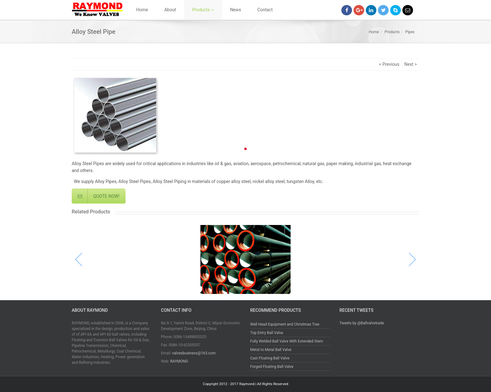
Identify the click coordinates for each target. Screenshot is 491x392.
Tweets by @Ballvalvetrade (361, 323)
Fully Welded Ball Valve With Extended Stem (286, 341)
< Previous (389, 64)
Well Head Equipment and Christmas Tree (284, 324)
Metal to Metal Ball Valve (271, 350)
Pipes (410, 32)
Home (142, 9)
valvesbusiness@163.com (194, 353)
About (170, 9)
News (235, 9)
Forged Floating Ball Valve (271, 366)
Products (203, 9)
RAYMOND (179, 361)
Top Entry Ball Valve (266, 333)
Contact (265, 9)
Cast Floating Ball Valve (269, 358)
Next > (410, 64)
